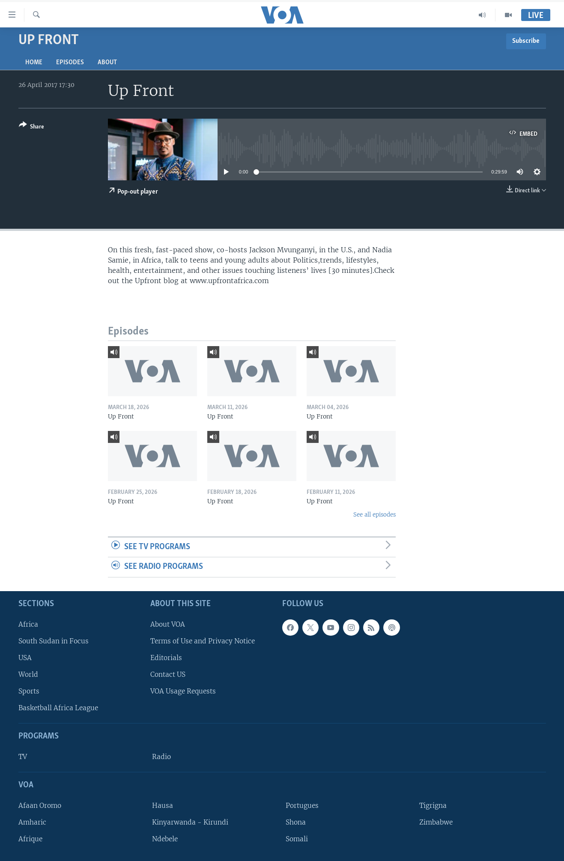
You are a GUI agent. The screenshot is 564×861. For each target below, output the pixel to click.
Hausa (162, 805)
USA (25, 658)
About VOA (167, 624)
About (107, 62)
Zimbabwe (436, 822)
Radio (161, 757)
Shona (296, 822)
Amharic (32, 822)
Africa (28, 624)
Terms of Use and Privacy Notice (202, 641)
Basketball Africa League (58, 708)
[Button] (31, 127)
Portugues (302, 805)
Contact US (167, 674)
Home (33, 62)
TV (22, 757)
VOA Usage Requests (183, 691)
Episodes (70, 62)
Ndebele (165, 839)
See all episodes (374, 514)
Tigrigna (433, 805)
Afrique (30, 839)
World (28, 674)
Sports (28, 691)
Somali (297, 839)
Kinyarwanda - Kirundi (190, 822)
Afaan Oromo (39, 805)
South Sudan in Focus (53, 641)
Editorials (166, 658)
